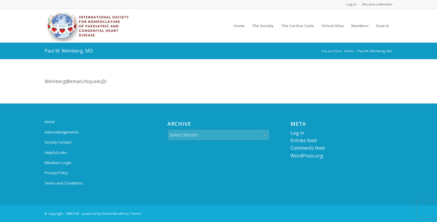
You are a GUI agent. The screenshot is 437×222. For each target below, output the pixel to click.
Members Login (58, 162)
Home (50, 121)
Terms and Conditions (64, 183)
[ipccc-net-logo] (88, 25)
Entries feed (303, 140)
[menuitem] (352, 4)
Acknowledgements (62, 132)
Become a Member (377, 4)
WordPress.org (307, 156)
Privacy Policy (56, 172)
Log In (351, 4)
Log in (297, 133)
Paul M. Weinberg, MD (69, 51)
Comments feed (308, 148)
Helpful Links (56, 152)
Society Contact (58, 142)
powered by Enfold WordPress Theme (111, 213)
